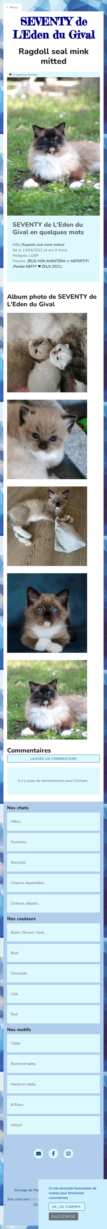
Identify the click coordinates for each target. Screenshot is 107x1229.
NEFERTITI (80, 261)
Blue (15, 952)
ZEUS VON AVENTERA (47, 261)
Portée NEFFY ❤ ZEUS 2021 (37, 266)
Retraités (18, 862)
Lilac (14, 993)
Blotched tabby (23, 1063)
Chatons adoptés (25, 903)
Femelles (18, 842)
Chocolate (19, 973)
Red (14, 1014)
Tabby (16, 1043)
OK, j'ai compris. (67, 1206)
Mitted (16, 1125)
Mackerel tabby (23, 1084)
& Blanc (17, 1104)
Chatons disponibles (27, 882)
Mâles (16, 821)
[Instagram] (68, 1153)
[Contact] (38, 1153)
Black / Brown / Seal (27, 932)
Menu (14, 7)
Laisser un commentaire (53, 758)
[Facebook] (53, 1153)
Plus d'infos (63, 1216)
